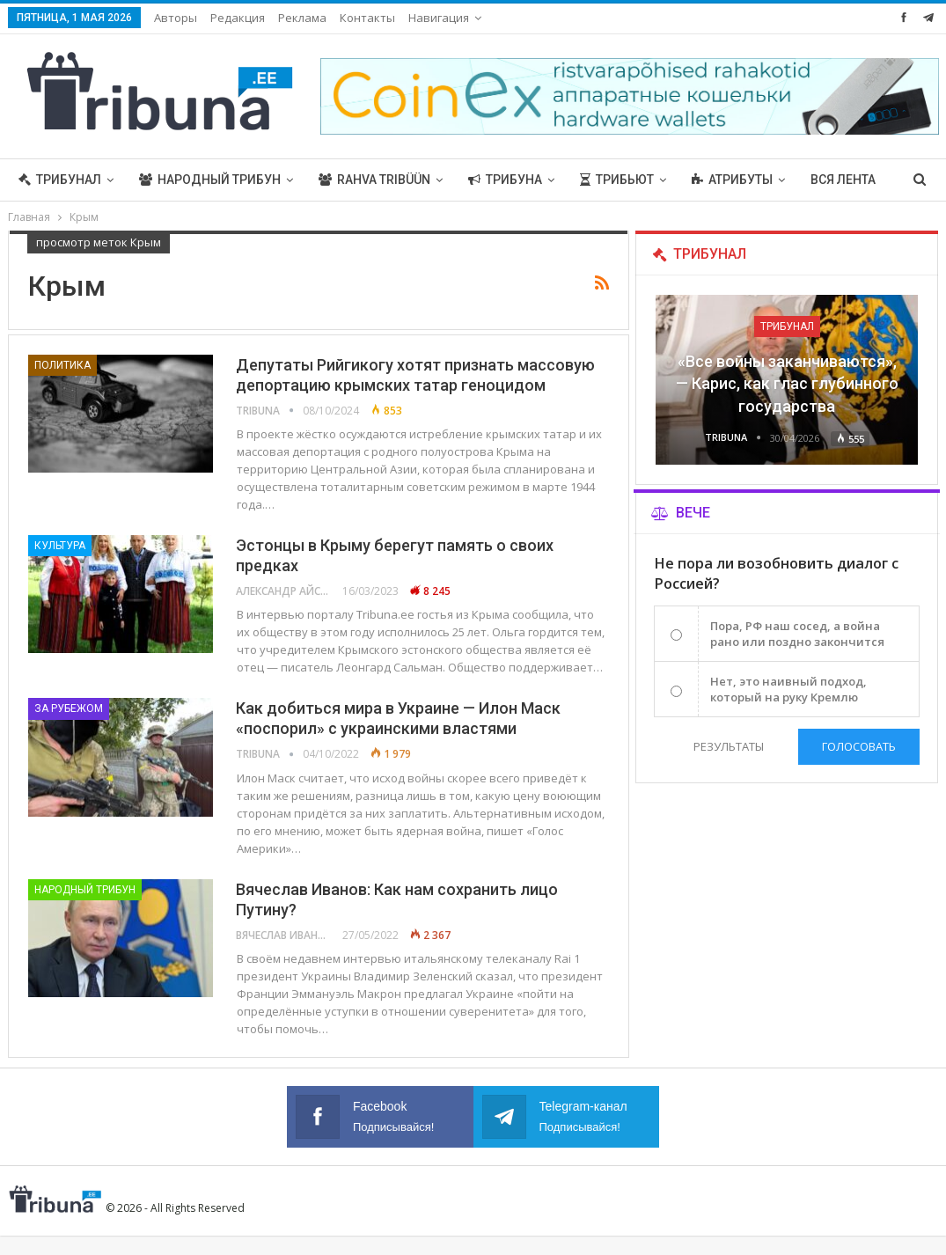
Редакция (237, 18)
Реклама (302, 18)
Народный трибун (210, 179)
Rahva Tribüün (374, 179)
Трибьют (617, 179)
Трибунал (59, 179)
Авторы (175, 18)
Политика (62, 365)
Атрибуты (732, 179)
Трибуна (505, 179)
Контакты (367, 18)
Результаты (728, 746)
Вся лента (843, 179)
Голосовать (859, 746)
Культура (59, 545)
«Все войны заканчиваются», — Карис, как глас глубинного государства (787, 383)
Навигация (438, 18)
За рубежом (68, 708)
